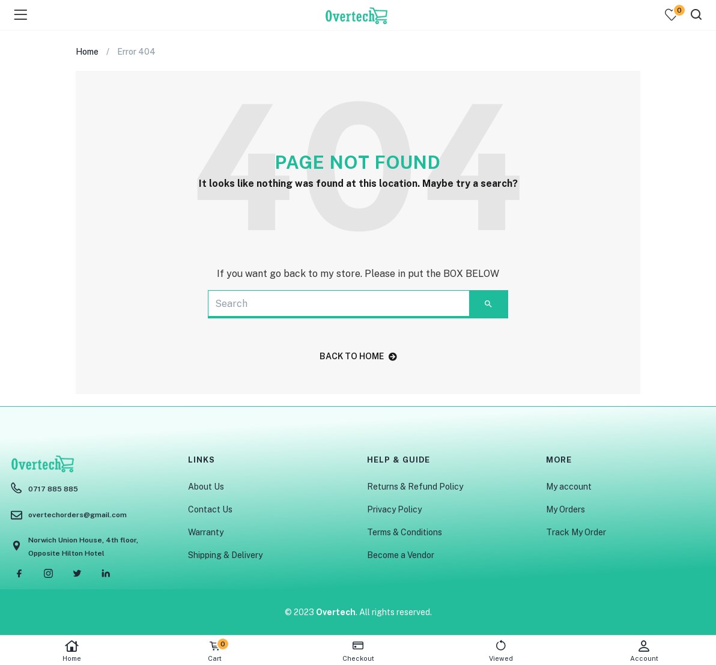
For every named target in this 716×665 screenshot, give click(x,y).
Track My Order (576, 532)
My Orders (565, 509)
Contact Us (210, 509)
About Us (206, 486)
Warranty (205, 532)
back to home (358, 356)
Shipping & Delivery (225, 555)
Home (71, 651)
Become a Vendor (400, 555)
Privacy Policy (394, 509)
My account (569, 486)
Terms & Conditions (404, 532)
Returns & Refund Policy (415, 486)
